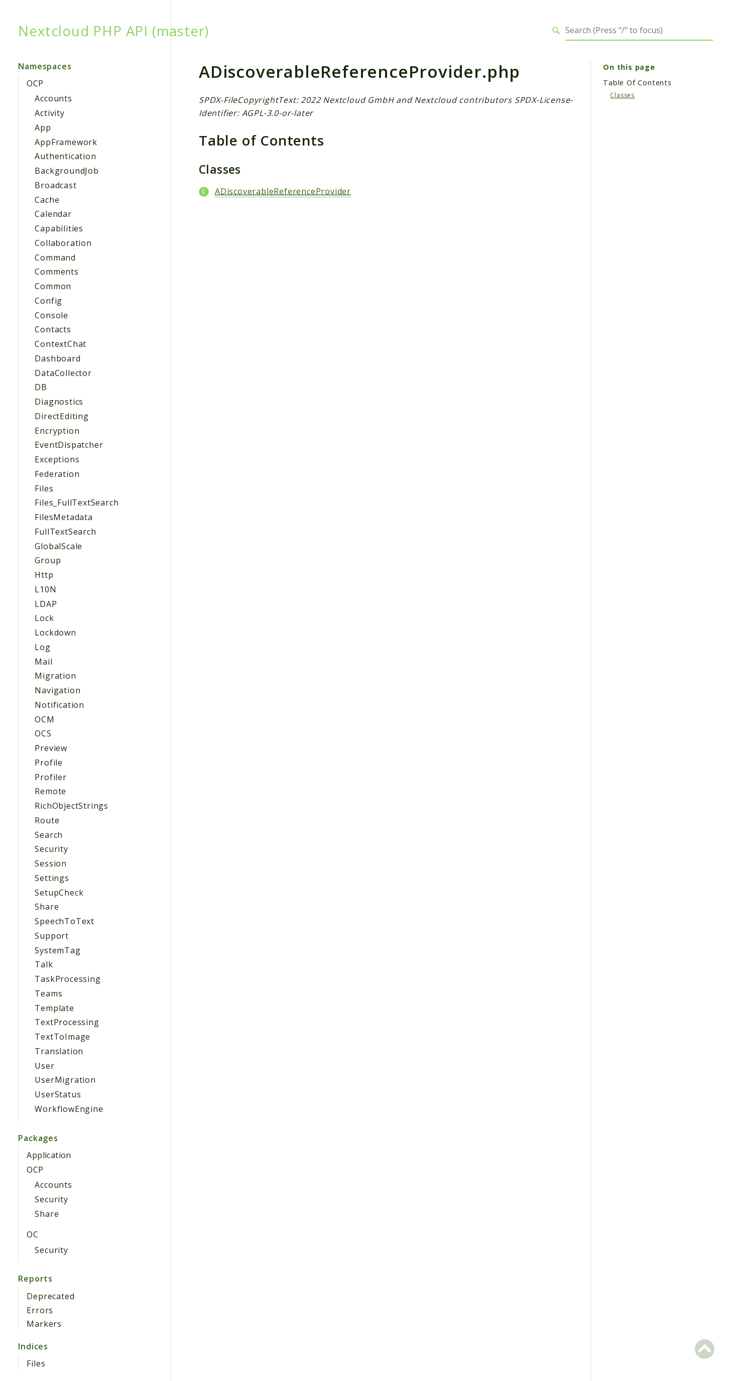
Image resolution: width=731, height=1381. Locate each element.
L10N (45, 589)
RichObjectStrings (71, 805)
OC (32, 1234)
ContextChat (60, 343)
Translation (59, 1051)
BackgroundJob (66, 170)
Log (42, 647)
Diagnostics (59, 401)
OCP (35, 83)
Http (44, 574)
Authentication (65, 156)
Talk (44, 964)
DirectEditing (61, 416)
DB (41, 387)
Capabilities (59, 228)
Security (51, 848)
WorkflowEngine (69, 1108)
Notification (59, 704)
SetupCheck (59, 892)
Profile (49, 762)
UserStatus (58, 1094)
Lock (44, 617)
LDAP (46, 603)
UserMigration (65, 1079)
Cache (47, 199)
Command (55, 257)
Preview (51, 748)
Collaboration (63, 242)
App (43, 127)
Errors (40, 1310)
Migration (55, 675)
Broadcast (55, 185)
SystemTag (57, 950)
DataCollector (63, 373)
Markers (44, 1323)
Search (49, 834)
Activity (49, 112)
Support (52, 935)
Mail (43, 661)
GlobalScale (58, 546)
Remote (50, 791)
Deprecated (50, 1296)
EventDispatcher (69, 444)
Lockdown (55, 632)
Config (48, 300)
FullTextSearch (65, 531)
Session (51, 863)
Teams (48, 993)
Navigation (57, 690)
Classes (622, 95)
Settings (52, 878)
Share (47, 906)
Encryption (57, 430)
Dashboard (57, 358)
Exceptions (57, 459)
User (44, 1065)
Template (54, 1008)
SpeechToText (64, 921)
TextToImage (62, 1036)
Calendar (53, 213)
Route (47, 820)
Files (44, 488)
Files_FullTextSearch (76, 502)
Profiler (50, 777)
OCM (44, 719)
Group (48, 560)
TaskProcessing (67, 978)
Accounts (53, 98)
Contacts (53, 329)
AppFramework (66, 142)
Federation (57, 473)
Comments (56, 271)
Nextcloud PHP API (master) (113, 30)
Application (49, 1155)
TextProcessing (67, 1022)
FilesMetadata (63, 517)
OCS (43, 733)
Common (53, 286)
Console (51, 315)
